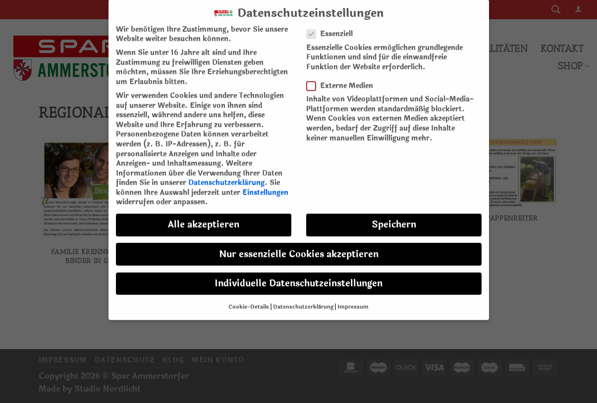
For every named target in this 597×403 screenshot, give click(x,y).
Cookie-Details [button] (248, 300)
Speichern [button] (394, 217)
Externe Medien (343, 78)
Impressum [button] (353, 300)
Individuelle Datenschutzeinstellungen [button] (298, 276)
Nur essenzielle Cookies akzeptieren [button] (299, 247)
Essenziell (333, 27)
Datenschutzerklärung (226, 175)
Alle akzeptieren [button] (203, 217)
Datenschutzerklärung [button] (303, 300)
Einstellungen (265, 185)
